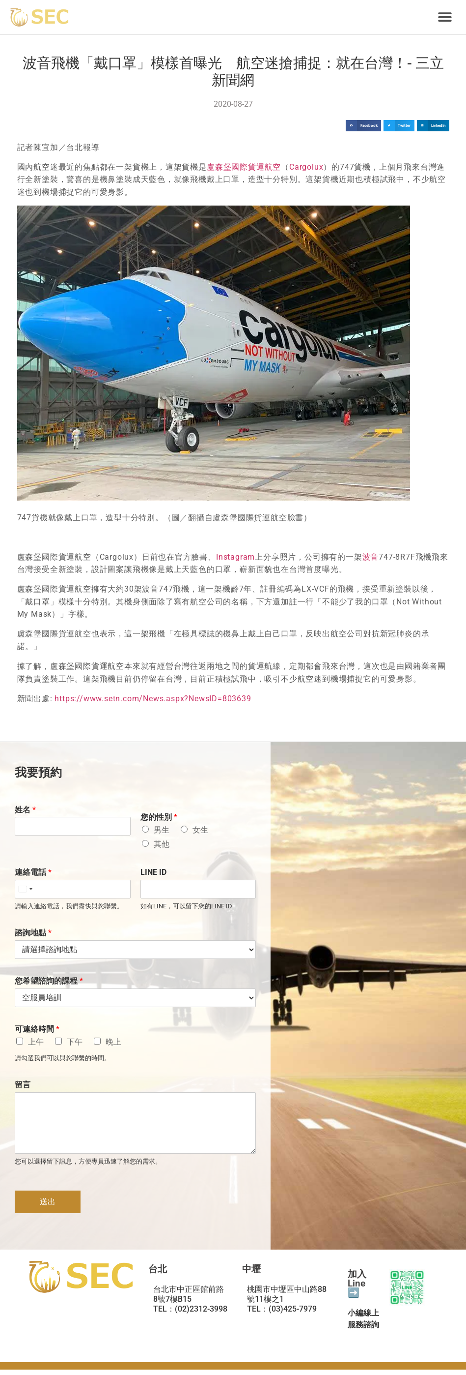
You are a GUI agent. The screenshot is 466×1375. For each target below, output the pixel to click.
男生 (161, 830)
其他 (161, 844)
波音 (370, 557)
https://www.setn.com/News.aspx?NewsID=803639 (153, 698)
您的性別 (158, 817)
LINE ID (153, 872)
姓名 (25, 809)
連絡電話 (33, 872)
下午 (74, 1041)
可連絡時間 (37, 1029)
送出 (47, 1201)
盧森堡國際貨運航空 (244, 167)
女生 (200, 830)
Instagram (235, 557)
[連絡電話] (73, 889)
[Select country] (25, 889)
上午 (36, 1041)
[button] (445, 17)
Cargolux (306, 167)
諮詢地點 (33, 932)
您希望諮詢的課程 (49, 981)
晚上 (113, 1041)
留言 (22, 1084)
